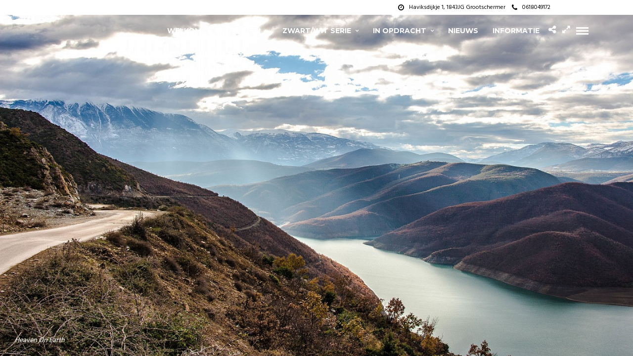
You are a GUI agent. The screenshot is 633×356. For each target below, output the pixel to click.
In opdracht (399, 30)
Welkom (184, 30)
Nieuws (463, 30)
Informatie (516, 30)
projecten (238, 30)
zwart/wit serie (316, 30)
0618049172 (531, 7)
